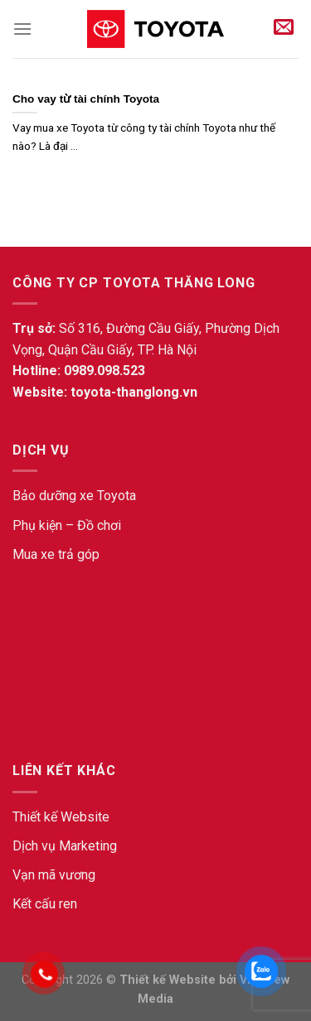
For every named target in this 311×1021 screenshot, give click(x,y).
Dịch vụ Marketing (64, 846)
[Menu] (22, 28)
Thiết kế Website (60, 817)
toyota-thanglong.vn (133, 392)
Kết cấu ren (44, 904)
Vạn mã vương (53, 875)
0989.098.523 (104, 370)
